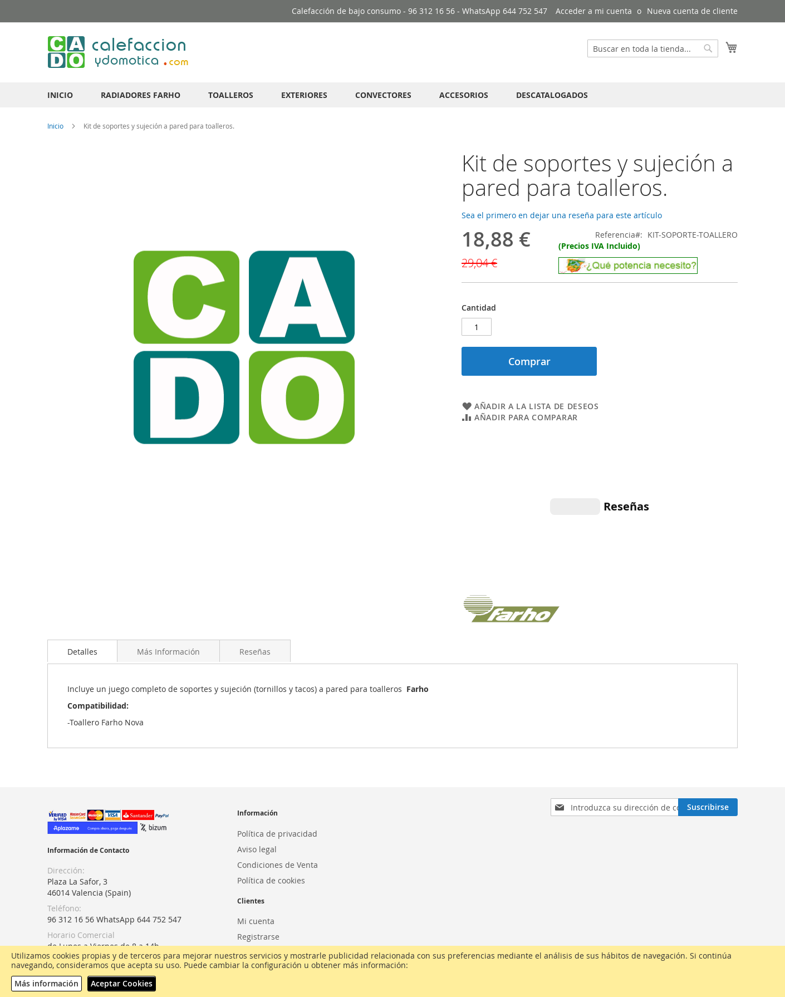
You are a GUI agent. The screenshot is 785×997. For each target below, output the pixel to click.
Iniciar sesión (262, 871)
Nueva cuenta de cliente (692, 11)
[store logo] (119, 51)
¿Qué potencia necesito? (92, 905)
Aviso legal (257, 767)
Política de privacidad (277, 751)
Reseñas (255, 570)
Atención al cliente (271, 886)
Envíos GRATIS (73, 936)
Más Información (168, 570)
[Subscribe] (708, 726)
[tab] (82, 569)
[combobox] (652, 48)
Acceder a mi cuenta (594, 11)
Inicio (55, 125)
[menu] (392, 94)
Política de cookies (271, 798)
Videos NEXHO (74, 921)
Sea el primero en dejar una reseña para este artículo (562, 215)
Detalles (82, 570)
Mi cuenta (255, 839)
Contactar (255, 902)
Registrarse (258, 855)
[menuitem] (60, 94)
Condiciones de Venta (277, 783)
